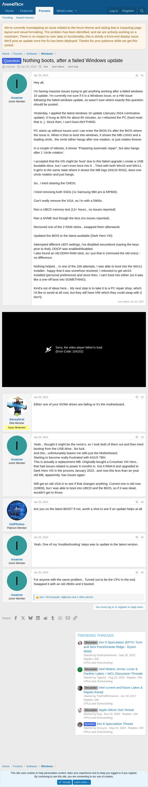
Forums (44, 11)
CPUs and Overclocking (98, 662)
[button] (76, 11)
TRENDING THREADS (95, 636)
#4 (142, 502)
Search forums (25, 17)
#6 (142, 572)
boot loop (73, 66)
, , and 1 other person (66, 597)
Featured (26, 11)
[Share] (136, 75)
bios (46, 66)
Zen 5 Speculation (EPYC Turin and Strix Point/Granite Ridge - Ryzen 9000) (113, 646)
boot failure (58, 66)
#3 (142, 437)
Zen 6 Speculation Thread (108, 724)
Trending (7, 17)
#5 (142, 537)
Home (9, 11)
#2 (142, 397)
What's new (65, 11)
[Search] (142, 11)
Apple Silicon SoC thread (109, 710)
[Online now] (17, 415)
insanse (10, 66)
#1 (142, 75)
